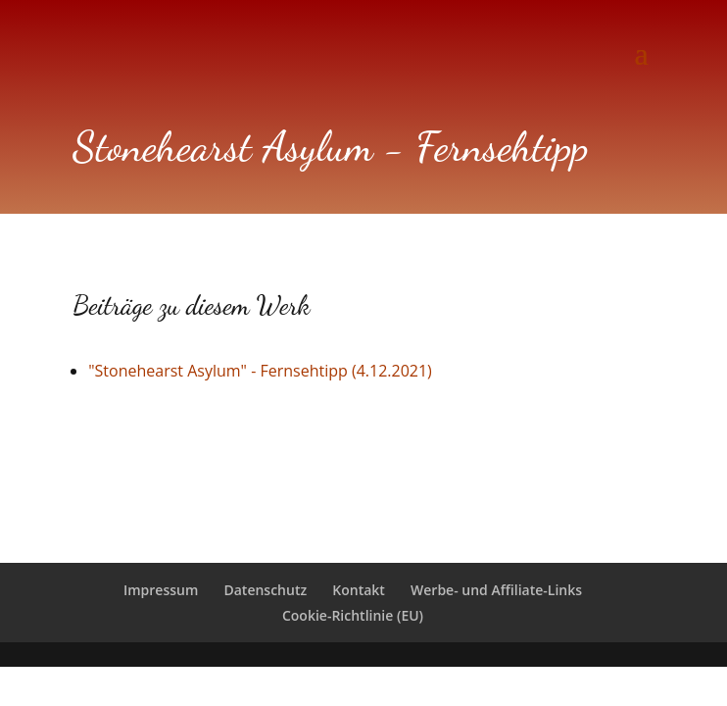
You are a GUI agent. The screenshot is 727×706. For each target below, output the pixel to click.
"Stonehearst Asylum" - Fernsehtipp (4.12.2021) (260, 370)
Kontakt (358, 589)
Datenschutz (265, 589)
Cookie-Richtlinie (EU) (352, 615)
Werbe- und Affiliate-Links (496, 589)
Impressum (160, 589)
